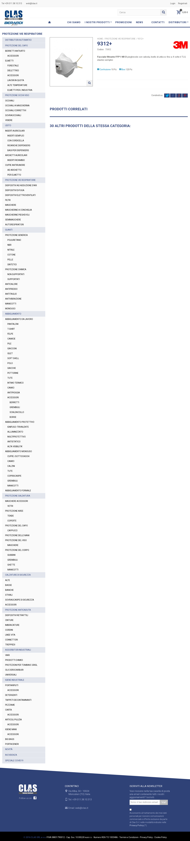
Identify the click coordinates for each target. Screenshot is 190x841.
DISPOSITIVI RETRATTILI (16, 615)
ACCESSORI (13, 56)
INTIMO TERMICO (15, 383)
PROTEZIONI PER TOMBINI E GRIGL (21, 665)
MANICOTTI (10, 303)
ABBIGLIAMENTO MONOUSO (18, 451)
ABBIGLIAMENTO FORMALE (18, 490)
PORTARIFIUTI (11, 685)
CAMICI (10, 388)
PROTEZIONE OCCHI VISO (17, 95)
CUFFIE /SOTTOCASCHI (18, 456)
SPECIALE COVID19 (14, 760)
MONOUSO (10, 308)
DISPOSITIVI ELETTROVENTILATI (20, 195)
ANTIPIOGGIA (13, 392)
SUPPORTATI (13, 279)
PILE (9, 343)
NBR (9, 245)
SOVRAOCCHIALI (13, 115)
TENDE (10, 516)
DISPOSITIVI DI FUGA (14, 190)
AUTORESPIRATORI (14, 224)
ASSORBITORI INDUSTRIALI (18, 650)
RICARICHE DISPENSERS (18, 145)
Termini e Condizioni (128, 837)
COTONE (11, 255)
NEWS (139, 22)
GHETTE (11, 565)
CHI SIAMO (74, 22)
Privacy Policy (137, 825)
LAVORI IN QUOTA (15, 80)
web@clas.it (31, 3)
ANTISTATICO (13, 441)
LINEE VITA (10, 635)
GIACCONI (12, 348)
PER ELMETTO (14, 175)
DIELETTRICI (13, 70)
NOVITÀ (8, 749)
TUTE (10, 378)
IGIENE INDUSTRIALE (14, 680)
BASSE (8, 585)
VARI (7, 655)
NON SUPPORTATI (15, 274)
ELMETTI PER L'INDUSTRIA (19, 90)
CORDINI (9, 630)
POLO (10, 363)
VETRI (10, 506)
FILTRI (8, 200)
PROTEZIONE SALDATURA (17, 496)
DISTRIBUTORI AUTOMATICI (18, 40)
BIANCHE (9, 590)
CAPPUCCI (12, 530)
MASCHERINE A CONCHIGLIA (18, 210)
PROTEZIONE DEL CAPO (16, 45)
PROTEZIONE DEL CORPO (17, 550)
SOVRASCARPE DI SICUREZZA (19, 600)
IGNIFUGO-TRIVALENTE (18, 427)
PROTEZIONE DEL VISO (16, 540)
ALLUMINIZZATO (15, 432)
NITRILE (11, 250)
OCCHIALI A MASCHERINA (17, 105)
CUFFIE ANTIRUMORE (15, 165)
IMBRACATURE (12, 625)
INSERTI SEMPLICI (15, 135)
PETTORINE (12, 373)
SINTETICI (12, 264)
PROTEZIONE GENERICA (16, 235)
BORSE (13, 417)
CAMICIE (11, 339)
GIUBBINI (11, 555)
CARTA (8, 710)
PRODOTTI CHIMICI (14, 660)
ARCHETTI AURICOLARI (16, 155)
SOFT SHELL (13, 358)
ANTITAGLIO (11, 294)
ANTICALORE (11, 284)
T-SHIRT (11, 329)
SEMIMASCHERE (13, 219)
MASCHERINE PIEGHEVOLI (17, 215)
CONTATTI (157, 22)
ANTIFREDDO (11, 289)
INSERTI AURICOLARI (15, 131)
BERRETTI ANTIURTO (15, 51)
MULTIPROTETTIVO (16, 436)
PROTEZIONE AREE (14, 511)
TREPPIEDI (10, 644)
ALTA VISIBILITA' (15, 446)
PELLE (10, 259)
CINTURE (9, 620)
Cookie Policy (160, 837)
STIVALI (8, 595)
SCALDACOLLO (17, 412)
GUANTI (8, 230)
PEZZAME (10, 705)
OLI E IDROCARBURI (14, 670)
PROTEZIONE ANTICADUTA (18, 610)
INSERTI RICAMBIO (16, 160)
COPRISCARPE (14, 476)
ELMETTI (9, 61)
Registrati (182, 3)
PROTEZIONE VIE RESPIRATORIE (20, 180)
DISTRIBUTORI (179, 22)
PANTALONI (12, 324)
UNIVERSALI (10, 675)
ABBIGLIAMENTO (13, 314)
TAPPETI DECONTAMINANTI (18, 700)
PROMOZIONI (123, 22)
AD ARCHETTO (14, 170)
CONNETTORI (11, 640)
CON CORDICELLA (15, 140)
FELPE (10, 334)
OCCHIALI (9, 100)
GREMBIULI (15, 407)
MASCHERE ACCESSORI (16, 501)
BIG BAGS (9, 739)
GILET (10, 353)
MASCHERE (10, 205)
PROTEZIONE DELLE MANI (17, 535)
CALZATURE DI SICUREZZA (18, 575)
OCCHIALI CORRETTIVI (15, 110)
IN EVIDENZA (11, 755)
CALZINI (11, 466)
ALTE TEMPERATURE (17, 85)
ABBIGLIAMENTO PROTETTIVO (19, 422)
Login (172, 3)
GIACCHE (11, 368)
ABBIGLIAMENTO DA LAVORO (19, 319)
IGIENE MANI (11, 729)
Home (100, 39)
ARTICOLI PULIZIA (13, 719)
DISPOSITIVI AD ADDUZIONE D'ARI (21, 185)
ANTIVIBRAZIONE (13, 299)
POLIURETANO (14, 240)
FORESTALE (13, 65)
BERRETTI (14, 402)
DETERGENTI (11, 695)
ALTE (7, 580)
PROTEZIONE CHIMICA (15, 269)
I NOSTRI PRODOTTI (98, 22)
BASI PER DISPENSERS (18, 150)
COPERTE (11, 521)
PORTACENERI (12, 744)
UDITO (8, 125)
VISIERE (8, 120)
